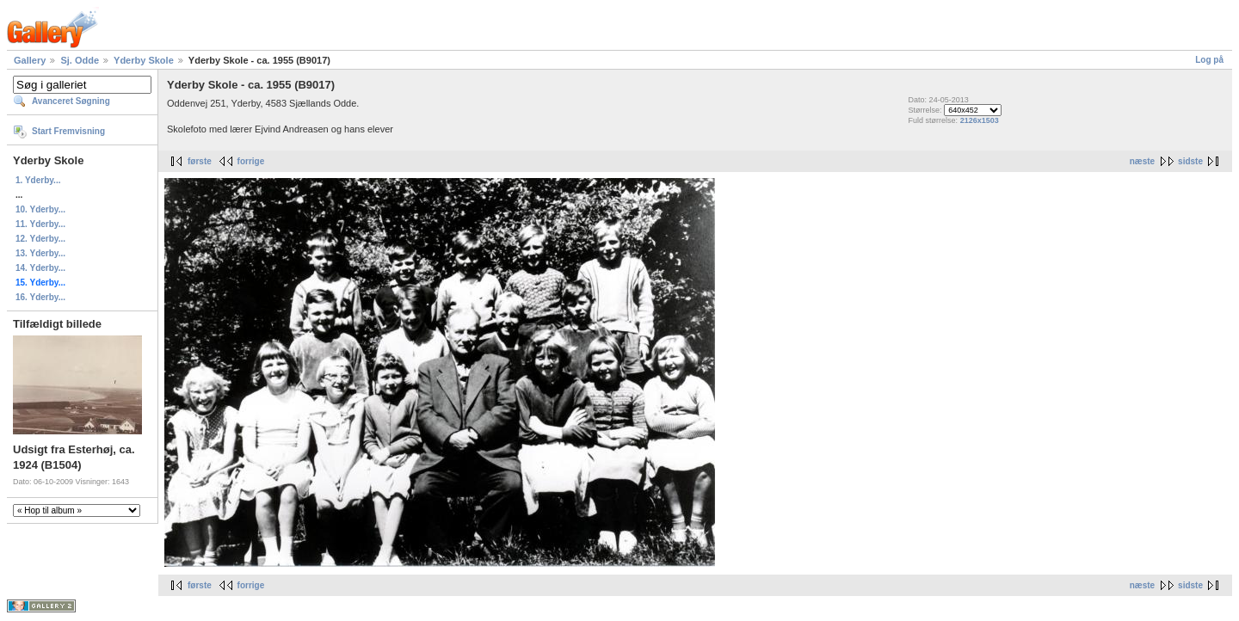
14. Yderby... (40, 268)
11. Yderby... (40, 224)
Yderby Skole (144, 60)
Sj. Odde (79, 60)
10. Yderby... (40, 209)
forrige (251, 161)
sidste (1190, 161)
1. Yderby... (37, 180)
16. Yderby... (40, 297)
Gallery (30, 60)
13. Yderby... (40, 253)
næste (1142, 161)
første (200, 161)
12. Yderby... (40, 238)
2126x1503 (979, 120)
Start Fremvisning (68, 131)
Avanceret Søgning (71, 101)
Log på (1209, 60)
